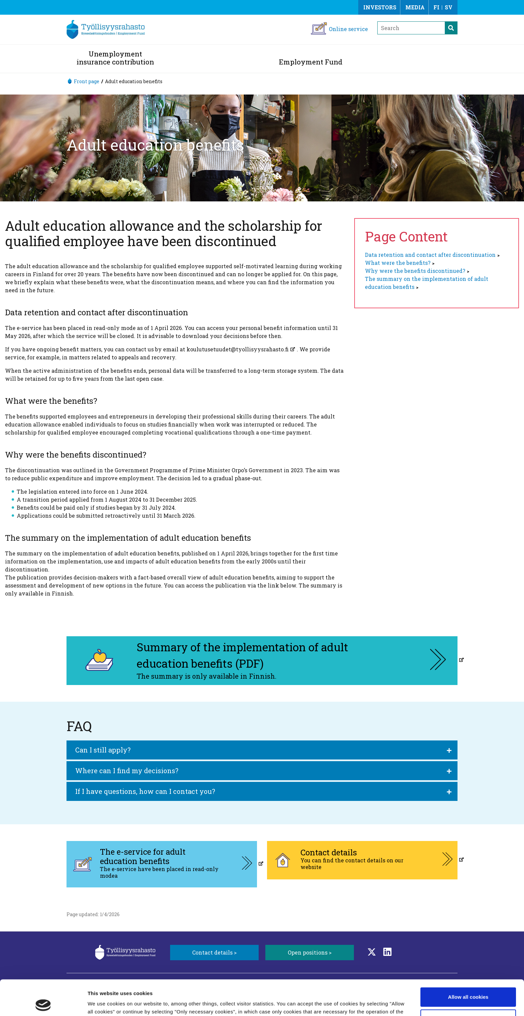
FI (436, 7)
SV (448, 7)
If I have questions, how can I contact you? (145, 791)
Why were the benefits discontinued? (415, 270)
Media (415, 7)
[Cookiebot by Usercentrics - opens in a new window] (43, 1003)
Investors (379, 7)
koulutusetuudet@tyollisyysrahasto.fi (237, 349)
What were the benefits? (397, 262)
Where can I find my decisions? (126, 770)
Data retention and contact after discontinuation (430, 254)
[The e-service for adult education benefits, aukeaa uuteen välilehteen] (162, 864)
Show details (103, 1003)
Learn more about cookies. (165, 984)
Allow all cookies (468, 962)
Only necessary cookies (468, 983)
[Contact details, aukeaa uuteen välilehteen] (362, 860)
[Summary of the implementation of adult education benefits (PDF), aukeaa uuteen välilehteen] (262, 660)
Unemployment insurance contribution (115, 57)
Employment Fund (311, 61)
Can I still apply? (103, 749)
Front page (86, 81)
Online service (348, 28)
